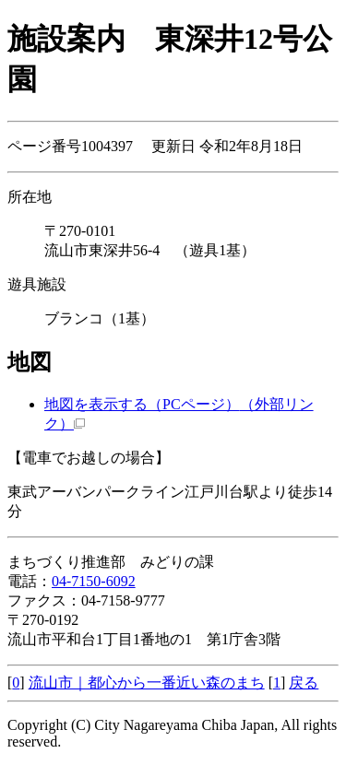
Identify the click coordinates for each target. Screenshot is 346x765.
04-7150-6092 (94, 581)
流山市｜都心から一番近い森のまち (147, 682)
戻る (303, 682)
